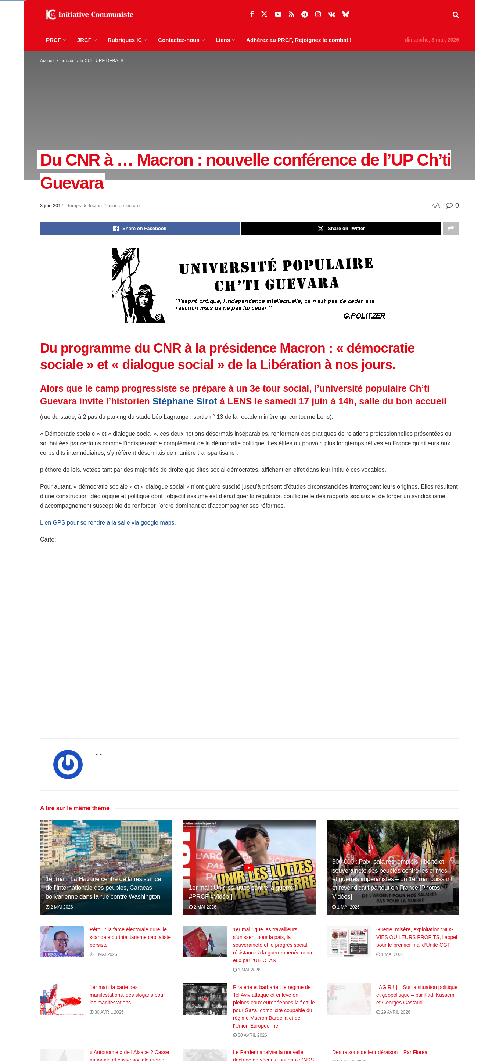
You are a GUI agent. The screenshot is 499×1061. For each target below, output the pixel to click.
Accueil (47, 60)
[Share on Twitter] (341, 228)
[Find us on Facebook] (252, 14)
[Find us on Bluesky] (345, 14)
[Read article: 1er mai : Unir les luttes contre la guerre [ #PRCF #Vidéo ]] (249, 867)
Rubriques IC (125, 40)
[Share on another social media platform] (451, 228)
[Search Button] (456, 15)
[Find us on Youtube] (278, 14)
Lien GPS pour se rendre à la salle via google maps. (108, 522)
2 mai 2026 (59, 907)
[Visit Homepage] (88, 14)
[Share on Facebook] (140, 228)
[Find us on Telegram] (304, 14)
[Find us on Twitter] (264, 14)
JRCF (84, 40)
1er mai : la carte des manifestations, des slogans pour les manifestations (127, 1001)
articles (67, 60)
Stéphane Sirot (184, 401)
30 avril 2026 (107, 1018)
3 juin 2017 (52, 205)
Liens (223, 40)
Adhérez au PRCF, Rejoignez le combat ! (299, 40)
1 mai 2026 (346, 907)
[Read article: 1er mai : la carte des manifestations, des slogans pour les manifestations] (62, 1005)
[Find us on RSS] (291, 14)
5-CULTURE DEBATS (101, 60)
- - (99, 754)
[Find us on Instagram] (318, 14)
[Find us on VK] (331, 14)
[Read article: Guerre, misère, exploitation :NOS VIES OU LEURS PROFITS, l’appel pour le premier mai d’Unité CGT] (349, 941)
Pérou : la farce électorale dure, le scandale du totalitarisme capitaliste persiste (130, 937)
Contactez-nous (179, 40)
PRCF (53, 40)
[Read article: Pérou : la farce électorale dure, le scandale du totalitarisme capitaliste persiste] (62, 941)
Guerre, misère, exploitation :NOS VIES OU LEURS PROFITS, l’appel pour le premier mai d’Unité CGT (416, 937)
